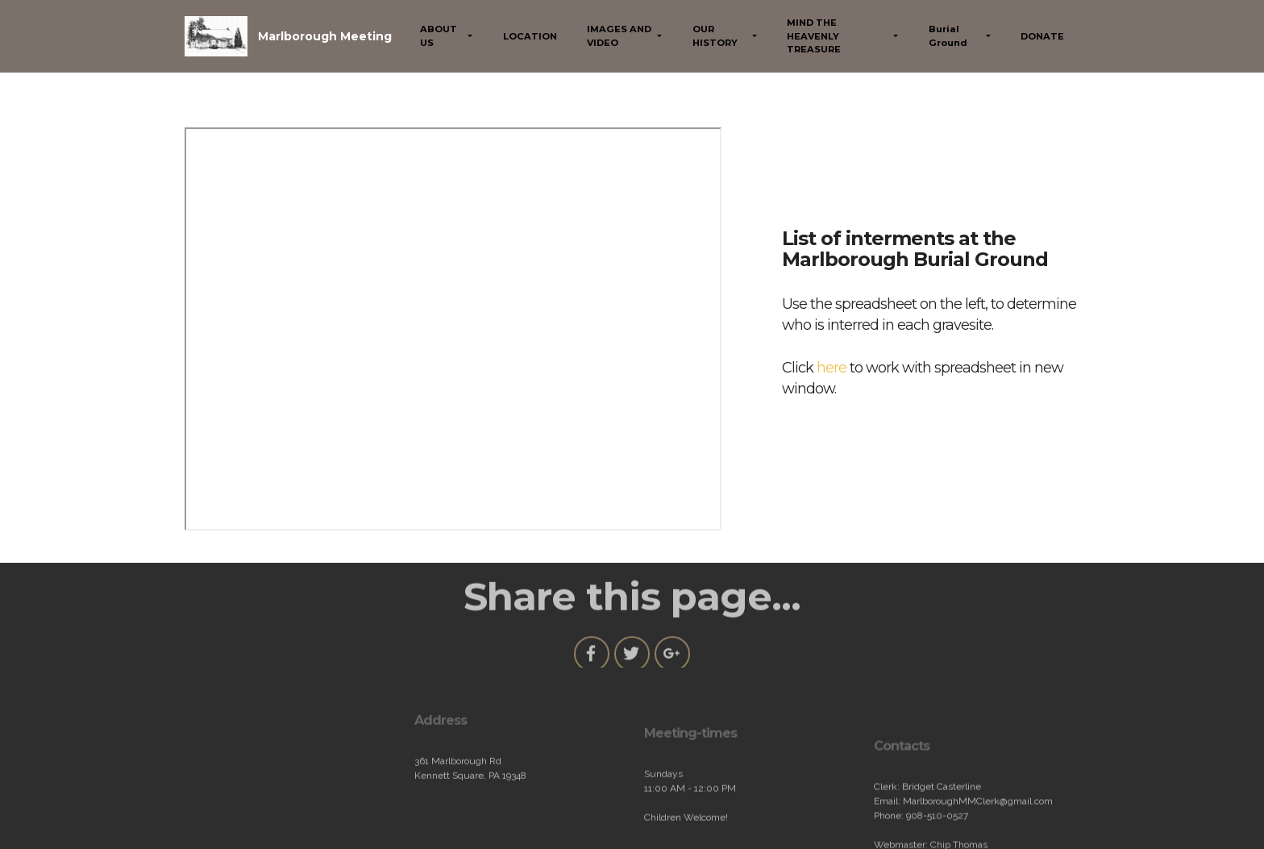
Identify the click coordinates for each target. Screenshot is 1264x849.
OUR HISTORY (715, 35)
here (831, 368)
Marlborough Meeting (325, 36)
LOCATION (530, 36)
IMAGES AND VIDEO (619, 35)
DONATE (1042, 36)
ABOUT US (438, 35)
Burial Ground (948, 35)
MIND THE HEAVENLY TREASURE (814, 36)
